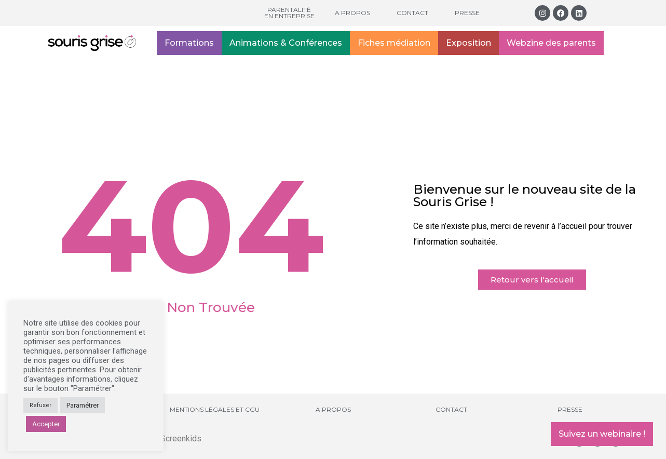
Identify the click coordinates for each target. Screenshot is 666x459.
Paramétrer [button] (82, 405)
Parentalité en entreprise (289, 13)
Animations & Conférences (285, 43)
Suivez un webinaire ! (602, 434)
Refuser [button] (40, 405)
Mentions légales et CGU (215, 409)
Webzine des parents (551, 43)
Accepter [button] (46, 424)
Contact (412, 13)
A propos (352, 13)
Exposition (468, 43)
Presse (467, 13)
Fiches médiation (394, 43)
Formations (189, 43)
